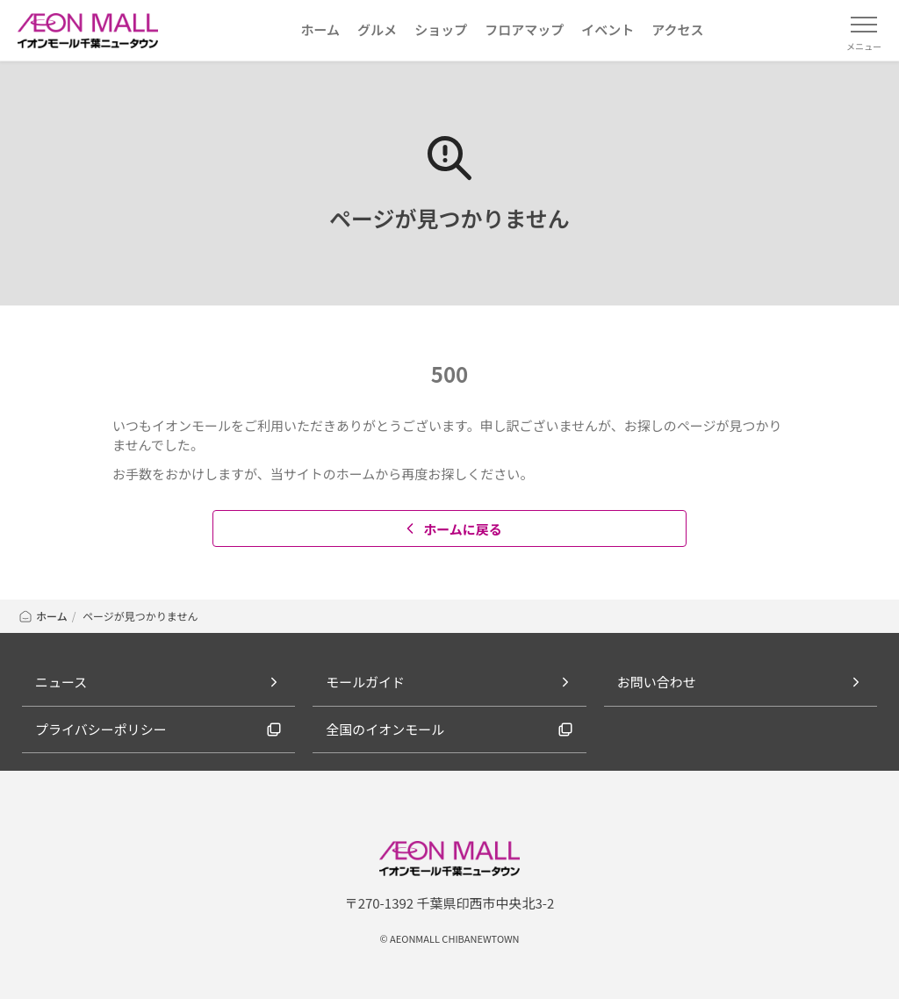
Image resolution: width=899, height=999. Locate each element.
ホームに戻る (451, 529)
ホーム (43, 615)
